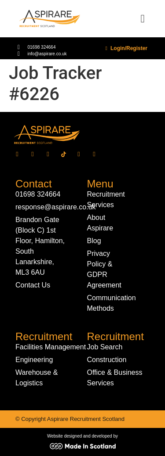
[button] (142, 19)
